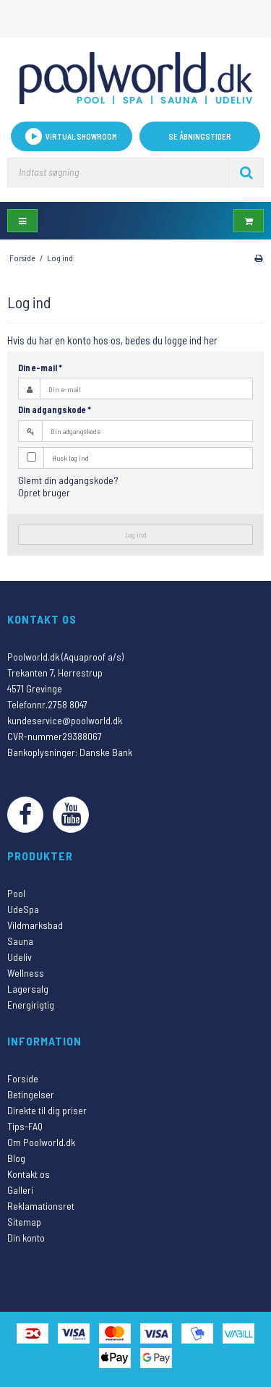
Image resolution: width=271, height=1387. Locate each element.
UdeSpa (23, 909)
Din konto (26, 1237)
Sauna (20, 941)
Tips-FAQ (25, 1126)
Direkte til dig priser (47, 1110)
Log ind (136, 534)
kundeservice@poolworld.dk (64, 720)
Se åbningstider (199, 136)
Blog (16, 1158)
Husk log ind (70, 457)
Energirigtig (30, 1004)
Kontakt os (28, 1174)
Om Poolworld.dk (41, 1142)
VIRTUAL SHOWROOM (71, 136)
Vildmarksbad (35, 925)
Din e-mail (40, 367)
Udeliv (19, 957)
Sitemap (24, 1222)
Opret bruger (44, 492)
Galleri (20, 1190)
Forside (22, 1078)
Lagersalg (27, 989)
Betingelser (30, 1094)
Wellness (25, 973)
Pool (16, 893)
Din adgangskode (54, 409)
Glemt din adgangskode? (68, 480)
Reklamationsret (40, 1206)
